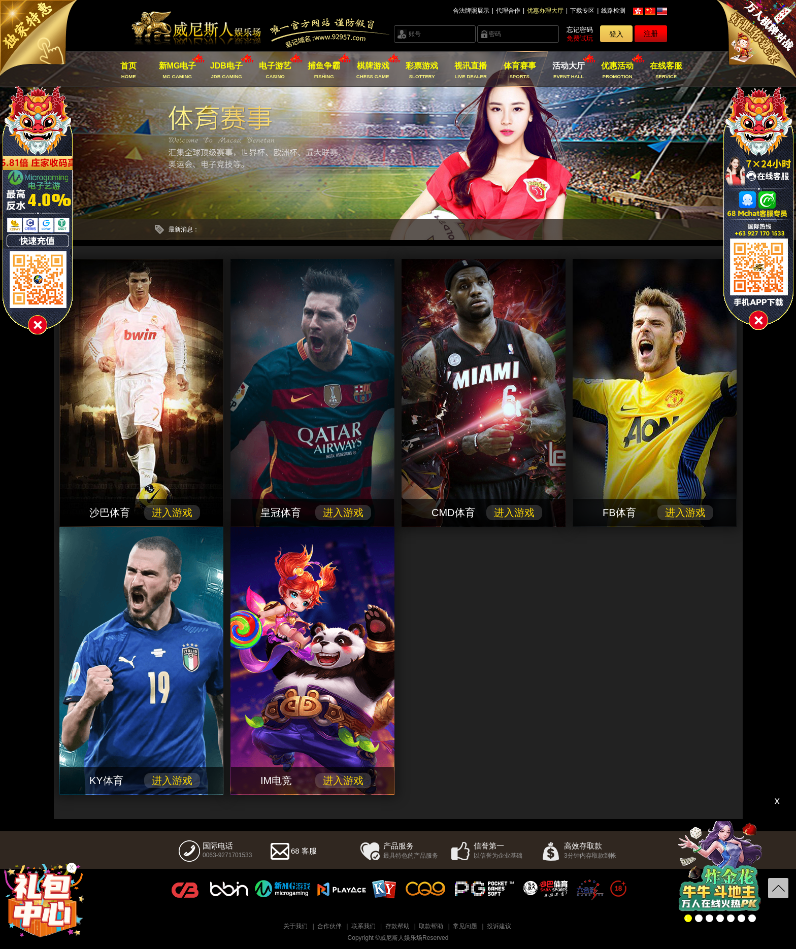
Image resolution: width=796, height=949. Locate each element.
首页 (128, 70)
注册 (651, 33)
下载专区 (582, 10)
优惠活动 (617, 70)
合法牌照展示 (471, 10)
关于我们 (295, 926)
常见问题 (465, 926)
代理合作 (508, 10)
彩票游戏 (421, 70)
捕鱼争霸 (324, 70)
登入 (616, 34)
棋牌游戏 (372, 70)
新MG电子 (177, 70)
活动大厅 (568, 70)
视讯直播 (470, 70)
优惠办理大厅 (545, 10)
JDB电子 (226, 70)
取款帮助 (431, 926)
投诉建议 (499, 926)
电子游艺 (275, 70)
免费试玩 (580, 38)
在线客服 (666, 70)
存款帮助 (397, 926)
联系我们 (363, 926)
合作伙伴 (329, 926)
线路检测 (613, 10)
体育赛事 (519, 70)
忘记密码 (580, 29)
